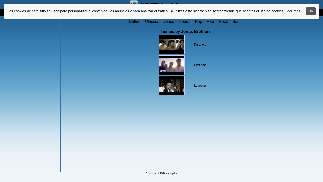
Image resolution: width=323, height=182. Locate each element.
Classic (151, 21)
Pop (198, 21)
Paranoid (200, 45)
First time (200, 65)
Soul (236, 21)
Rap (210, 21)
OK (310, 11)
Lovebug (200, 85)
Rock (223, 21)
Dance (168, 21)
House (184, 21)
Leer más (292, 11)
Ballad (134, 21)
